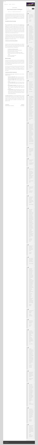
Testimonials (10, 4)
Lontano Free (14, 442)
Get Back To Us (13, 4)
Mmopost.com (6, 4)
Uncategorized (14, 7)
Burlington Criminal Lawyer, (9, 95)
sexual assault (15, 17)
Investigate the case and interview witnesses (13, 49)
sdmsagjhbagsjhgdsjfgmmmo (17, 11)
